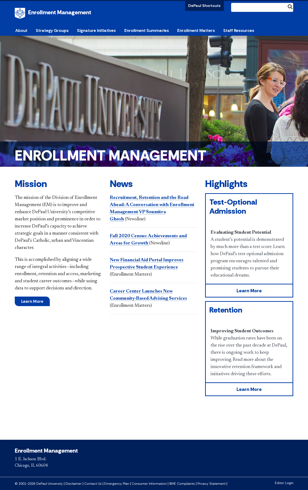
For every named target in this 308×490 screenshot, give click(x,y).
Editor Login (284, 483)
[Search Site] (262, 7)
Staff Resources (238, 30)
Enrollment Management (59, 12)
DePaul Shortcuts (204, 5)
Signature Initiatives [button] (96, 30)
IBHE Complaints (182, 484)
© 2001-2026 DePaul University (39, 484)
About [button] (21, 30)
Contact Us (93, 484)
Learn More (32, 301)
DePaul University (21, 13)
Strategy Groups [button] (52, 30)
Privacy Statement (211, 484)
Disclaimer (74, 484)
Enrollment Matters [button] (196, 30)
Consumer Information (149, 484)
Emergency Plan (116, 484)
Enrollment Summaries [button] (146, 30)
